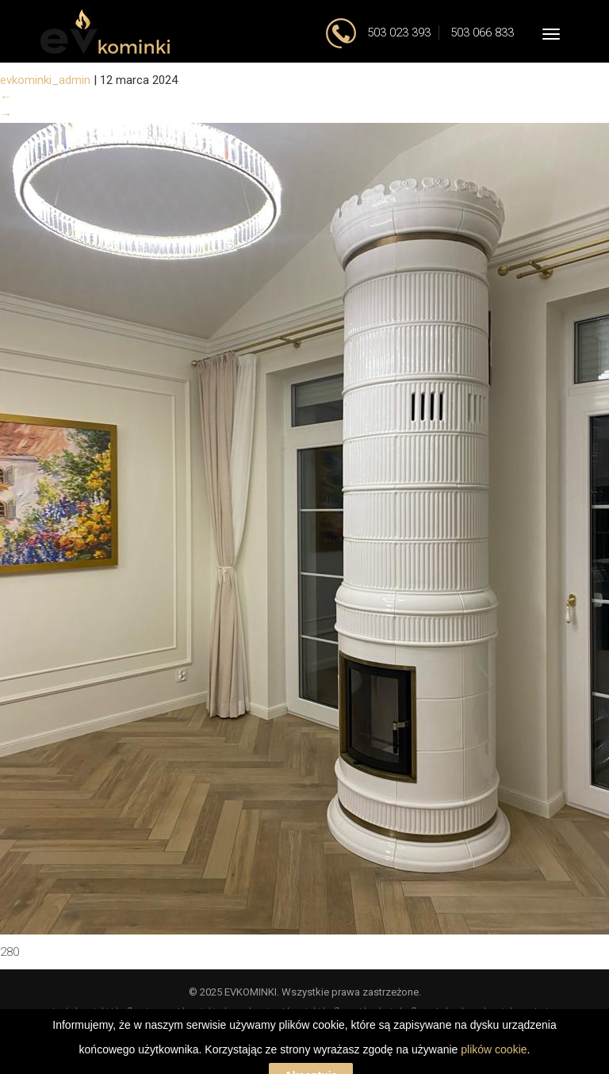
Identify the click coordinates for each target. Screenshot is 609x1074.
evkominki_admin (45, 80)
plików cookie (494, 1067)
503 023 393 (397, 32)
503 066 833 (482, 32)
